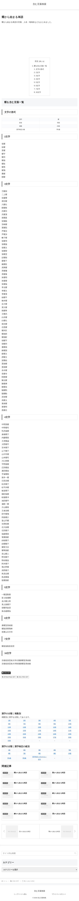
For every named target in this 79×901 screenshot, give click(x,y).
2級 (24, 750)
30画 (69, 737)
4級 (54, 750)
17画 (39, 731)
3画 (39, 721)
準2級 (24, 758)
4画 (54, 721)
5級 (70, 750)
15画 (24, 731)
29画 (39, 737)
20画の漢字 (6, 673)
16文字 (38, 92)
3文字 (38, 76)
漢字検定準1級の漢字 (8, 677)
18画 (54, 731)
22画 (39, 727)
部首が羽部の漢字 (22, 677)
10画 (69, 724)
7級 (24, 754)
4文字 (38, 79)
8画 (39, 724)
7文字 (38, 89)
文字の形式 (40, 69)
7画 (24, 724)
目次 (36, 61)
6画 (9, 724)
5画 (70, 721)
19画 (9, 734)
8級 (39, 754)
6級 (9, 754)
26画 (24, 737)
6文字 (38, 86)
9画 (54, 724)
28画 (9, 737)
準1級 (9, 758)
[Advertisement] (39, 40)
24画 (54, 734)
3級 (39, 750)
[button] (75, 853)
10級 (69, 754)
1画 (9, 721)
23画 (39, 734)
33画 (9, 741)
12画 (54, 727)
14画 (69, 727)
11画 (9, 727)
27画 (54, 737)
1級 (9, 750)
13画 (24, 727)
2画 (24, 721)
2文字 (38, 72)
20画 (24, 734)
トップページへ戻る (20, 894)
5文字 (38, 82)
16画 (9, 731)
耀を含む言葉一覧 (40, 66)
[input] (39, 853)
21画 (69, 731)
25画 (69, 734)
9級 (54, 754)
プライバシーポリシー (59, 894)
